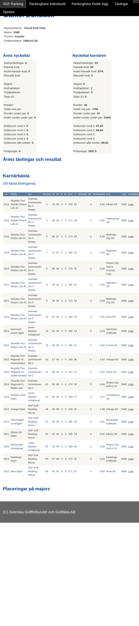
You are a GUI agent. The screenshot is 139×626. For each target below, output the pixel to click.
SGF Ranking (13, 4)
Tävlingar (121, 4)
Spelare (9, 12)
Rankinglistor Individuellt (47, 4)
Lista (130, 204)
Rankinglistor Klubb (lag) (90, 4)
